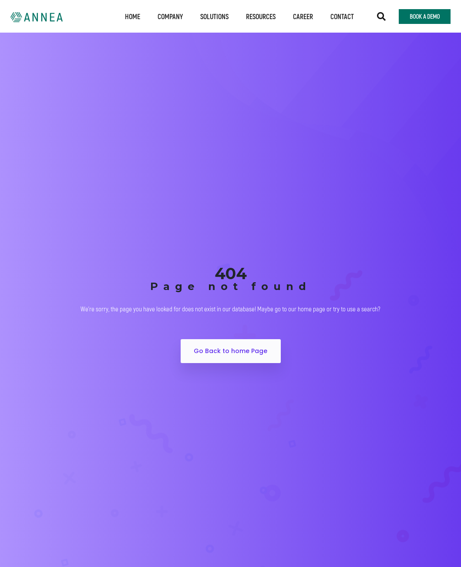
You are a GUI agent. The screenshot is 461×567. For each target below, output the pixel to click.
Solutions (214, 16)
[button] (381, 16)
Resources (261, 16)
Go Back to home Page (230, 351)
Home (132, 16)
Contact (342, 16)
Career (303, 16)
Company (170, 16)
